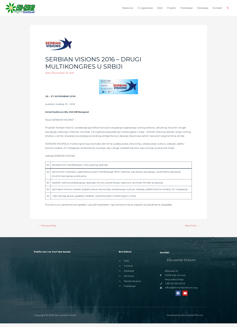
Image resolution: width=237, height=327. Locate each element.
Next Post (192, 229)
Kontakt (217, 9)
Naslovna (127, 9)
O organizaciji (145, 9)
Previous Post (47, 229)
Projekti (171, 9)
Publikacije (186, 9)
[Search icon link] (227, 9)
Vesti (159, 9)
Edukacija (202, 9)
